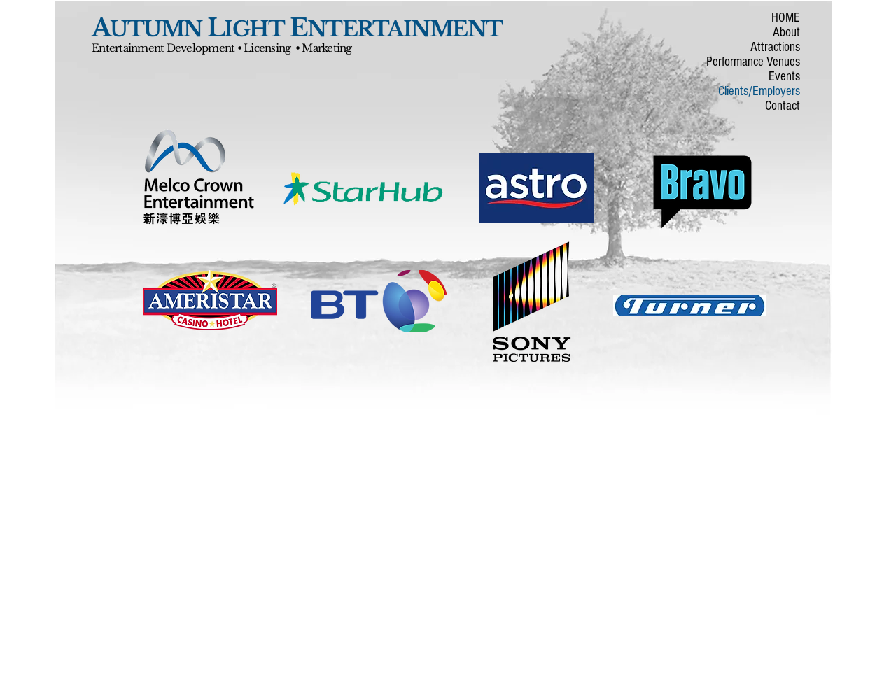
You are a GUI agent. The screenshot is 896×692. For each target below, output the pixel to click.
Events (784, 76)
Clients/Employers (759, 91)
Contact (782, 106)
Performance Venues (753, 62)
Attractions (775, 47)
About (786, 32)
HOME (785, 17)
